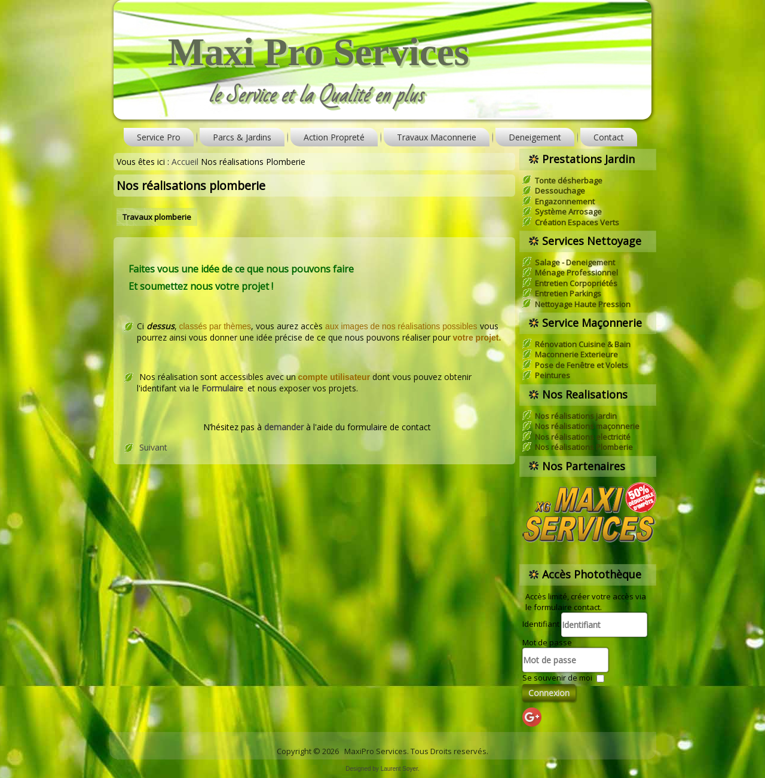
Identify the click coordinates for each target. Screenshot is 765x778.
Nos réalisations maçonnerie (587, 426)
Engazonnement (565, 201)
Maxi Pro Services (318, 51)
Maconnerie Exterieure (576, 354)
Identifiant (540, 623)
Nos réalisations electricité (583, 436)
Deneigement (535, 137)
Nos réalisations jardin (576, 416)
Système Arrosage (568, 211)
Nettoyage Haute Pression (583, 304)
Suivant (153, 447)
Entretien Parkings (568, 293)
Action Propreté (334, 137)
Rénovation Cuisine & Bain (583, 344)
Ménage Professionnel (576, 272)
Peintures (552, 375)
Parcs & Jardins (242, 137)
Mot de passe (547, 642)
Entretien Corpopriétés (576, 283)
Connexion (549, 693)
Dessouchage (560, 190)
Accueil (185, 161)
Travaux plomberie (157, 217)
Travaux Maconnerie (436, 137)
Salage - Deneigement (575, 262)
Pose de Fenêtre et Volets (581, 365)
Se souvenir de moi (557, 677)
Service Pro (158, 137)
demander (285, 427)
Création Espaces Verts (577, 222)
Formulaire (222, 388)
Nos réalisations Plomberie (584, 447)
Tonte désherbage (568, 180)
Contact (608, 137)
